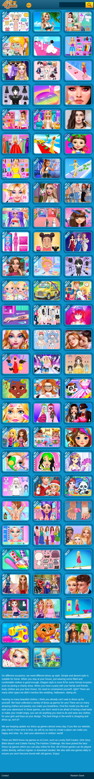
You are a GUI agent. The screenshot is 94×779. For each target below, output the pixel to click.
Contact (5, 775)
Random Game (77, 775)
